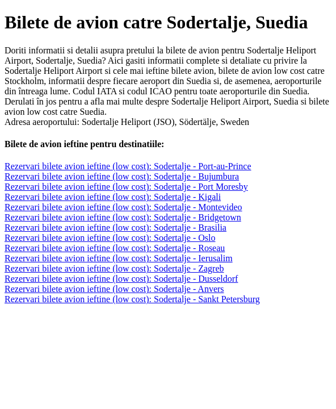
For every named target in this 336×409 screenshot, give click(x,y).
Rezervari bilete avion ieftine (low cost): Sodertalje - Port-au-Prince (128, 166)
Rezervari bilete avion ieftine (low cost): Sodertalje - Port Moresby (126, 186)
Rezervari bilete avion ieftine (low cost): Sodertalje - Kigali (113, 197)
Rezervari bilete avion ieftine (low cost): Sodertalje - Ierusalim (119, 258)
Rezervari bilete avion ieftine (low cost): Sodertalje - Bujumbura (122, 176)
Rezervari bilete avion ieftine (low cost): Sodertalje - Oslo (110, 238)
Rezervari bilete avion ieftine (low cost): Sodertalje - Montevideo (123, 207)
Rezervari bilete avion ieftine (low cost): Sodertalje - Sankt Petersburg (132, 299)
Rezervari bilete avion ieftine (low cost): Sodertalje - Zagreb (114, 268)
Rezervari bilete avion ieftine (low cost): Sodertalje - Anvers (114, 289)
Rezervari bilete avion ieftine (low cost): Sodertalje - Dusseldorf (121, 278)
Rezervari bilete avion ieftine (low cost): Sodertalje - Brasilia (115, 227)
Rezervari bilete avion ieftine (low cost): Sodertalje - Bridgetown (123, 217)
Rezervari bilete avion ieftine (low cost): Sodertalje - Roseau (115, 248)
